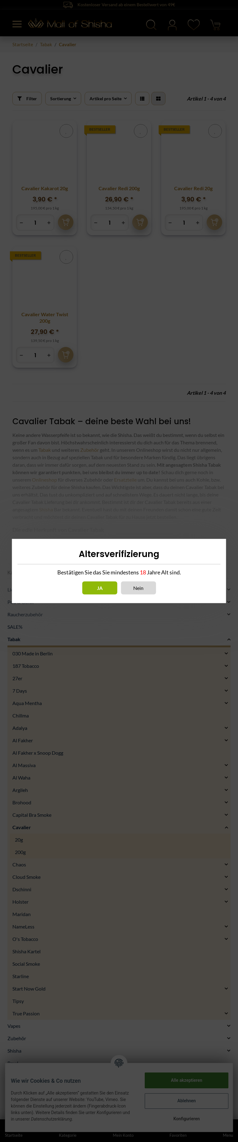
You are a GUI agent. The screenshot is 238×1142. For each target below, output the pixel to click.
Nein (138, 588)
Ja (100, 588)
